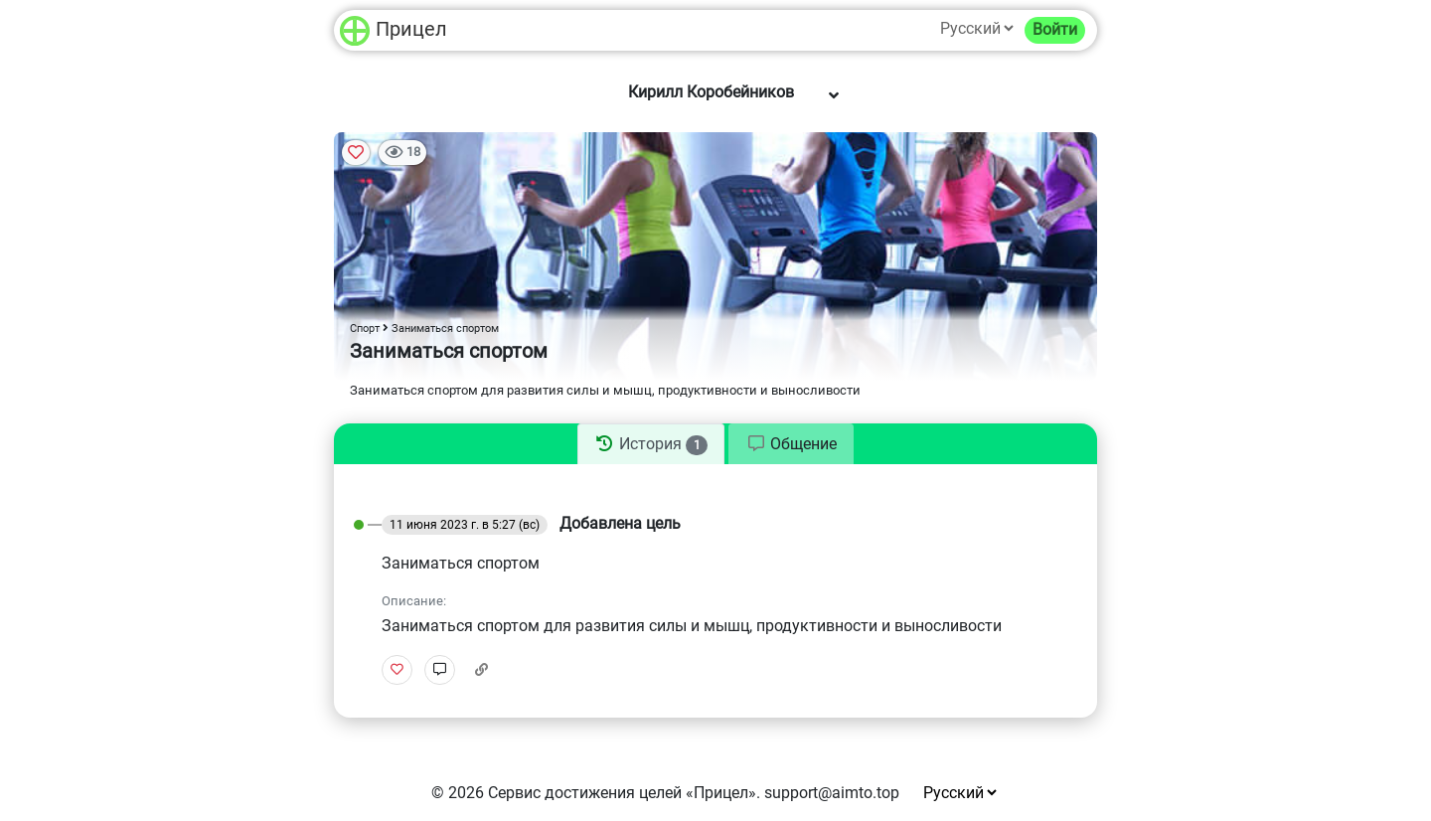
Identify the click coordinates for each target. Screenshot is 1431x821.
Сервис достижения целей (585, 792)
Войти (1055, 29)
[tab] (650, 444)
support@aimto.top (831, 792)
